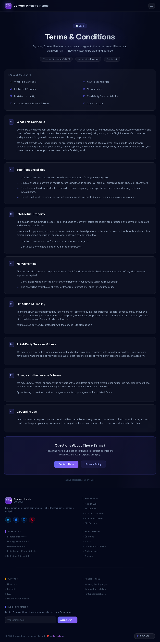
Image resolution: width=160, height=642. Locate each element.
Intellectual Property (23, 89)
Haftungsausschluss (94, 594)
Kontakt (87, 541)
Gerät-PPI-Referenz (16, 546)
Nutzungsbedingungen (95, 584)
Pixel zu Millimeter (93, 518)
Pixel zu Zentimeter (93, 513)
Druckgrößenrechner (17, 541)
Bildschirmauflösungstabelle (20, 551)
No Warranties (92, 89)
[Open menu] (151, 6)
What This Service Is (23, 81)
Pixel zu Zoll (90, 504)
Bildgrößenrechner (15, 536)
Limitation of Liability (23, 96)
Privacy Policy (93, 464)
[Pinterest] (32, 520)
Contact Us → (66, 464)
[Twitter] (8, 520)
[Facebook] (16, 520)
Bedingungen (90, 551)
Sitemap (88, 556)
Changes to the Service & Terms (29, 103)
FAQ (8, 594)
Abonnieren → (67, 619)
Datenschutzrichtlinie (94, 546)
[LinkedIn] (24, 520)
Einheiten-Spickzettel (17, 556)
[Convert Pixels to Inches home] (27, 6)
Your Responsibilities (96, 81)
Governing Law (93, 103)
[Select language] (144, 636)
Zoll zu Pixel (90, 508)
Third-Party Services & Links (100, 96)
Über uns (88, 536)
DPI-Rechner (90, 523)
